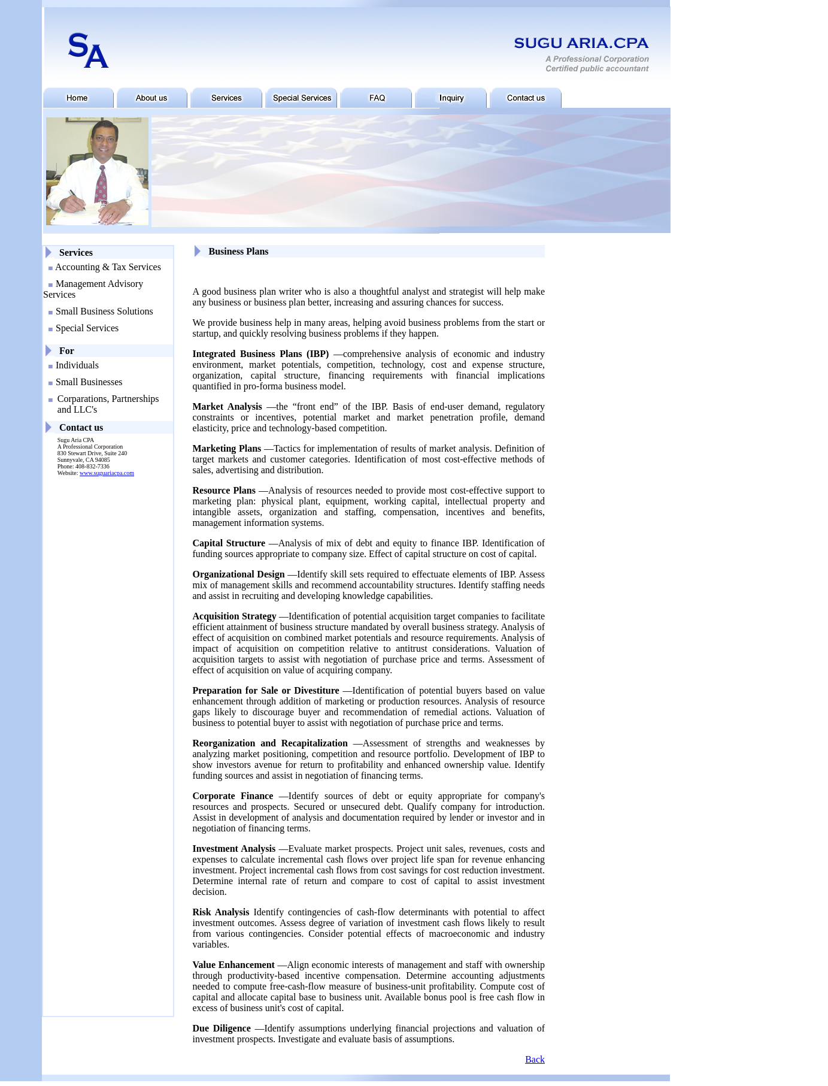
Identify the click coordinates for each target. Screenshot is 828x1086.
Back (535, 1059)
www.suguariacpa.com (107, 473)
